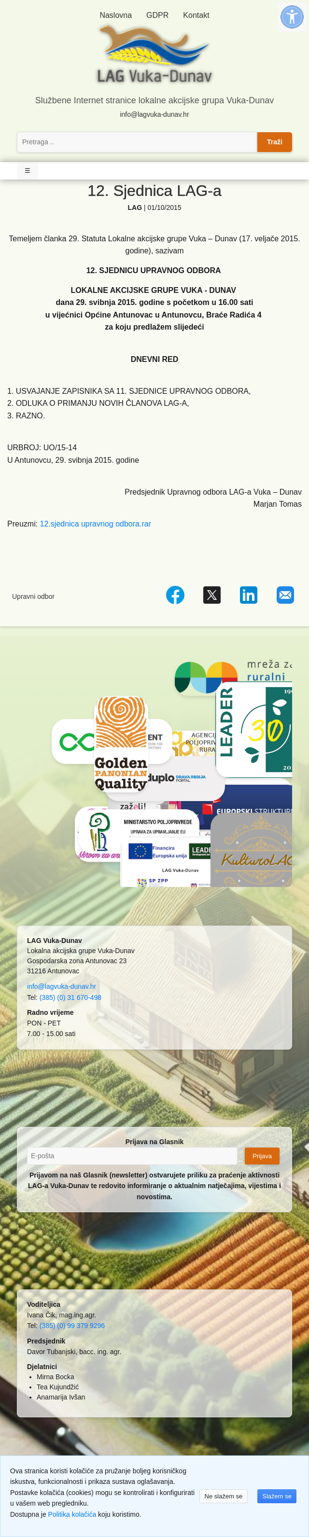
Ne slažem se (224, 1496)
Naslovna (115, 15)
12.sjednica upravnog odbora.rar (95, 524)
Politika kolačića (72, 1514)
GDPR (157, 15)
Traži (274, 142)
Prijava (262, 1156)
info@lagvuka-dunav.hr (154, 114)
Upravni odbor (33, 596)
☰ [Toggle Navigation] (27, 170)
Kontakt (196, 15)
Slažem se (277, 1496)
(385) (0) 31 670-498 (70, 997)
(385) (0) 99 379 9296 (72, 1325)
